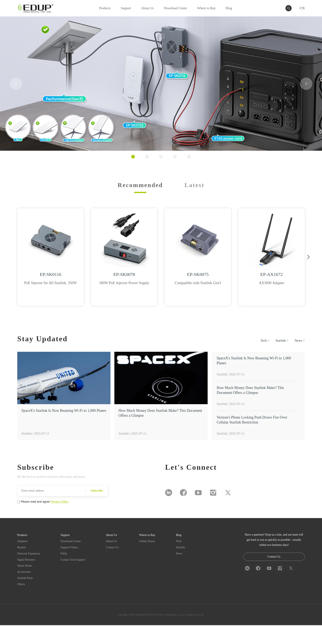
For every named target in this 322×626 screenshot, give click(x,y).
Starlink (180, 547)
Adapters (22, 541)
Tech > (264, 341)
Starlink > (282, 341)
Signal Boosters (26, 560)
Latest (195, 185)
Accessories (24, 572)
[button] (16, 84)
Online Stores (147, 541)
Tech (179, 541)
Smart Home (24, 566)
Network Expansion (28, 553)
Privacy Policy (59, 502)
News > (300, 341)
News (179, 553)
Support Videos (69, 547)
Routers (21, 547)
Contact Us (112, 547)
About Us (111, 541)
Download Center (71, 541)
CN (302, 8)
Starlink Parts (25, 578)
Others (21, 584)
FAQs (64, 553)
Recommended (140, 185)
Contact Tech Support (73, 560)
